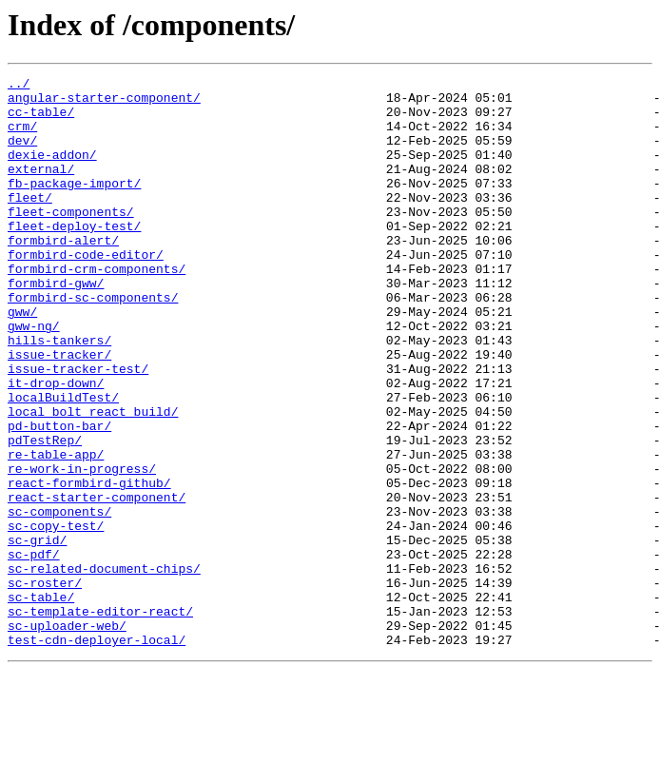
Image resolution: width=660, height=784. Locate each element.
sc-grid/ (37, 633)
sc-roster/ (45, 685)
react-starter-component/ (96, 582)
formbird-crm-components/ (96, 308)
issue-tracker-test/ (78, 428)
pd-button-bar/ (59, 496)
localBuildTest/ (63, 462)
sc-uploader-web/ (67, 736)
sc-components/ (59, 599)
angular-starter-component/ (104, 102)
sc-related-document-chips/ (104, 667)
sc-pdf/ (34, 650)
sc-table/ (41, 702)
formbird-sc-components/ (93, 342)
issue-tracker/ (59, 411)
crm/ (22, 137)
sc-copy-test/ (56, 616)
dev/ (22, 154)
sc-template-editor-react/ (100, 719)
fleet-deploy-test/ (74, 256)
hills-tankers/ (59, 393)
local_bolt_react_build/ (93, 479)
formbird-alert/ (63, 274)
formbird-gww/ (56, 325)
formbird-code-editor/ (86, 291)
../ (18, 85)
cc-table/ (41, 119)
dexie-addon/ (52, 171)
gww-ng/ (34, 376)
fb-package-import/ (74, 205)
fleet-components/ (71, 239)
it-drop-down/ (56, 445)
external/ (41, 188)
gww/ (22, 359)
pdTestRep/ (45, 513)
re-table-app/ (56, 530)
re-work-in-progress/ (82, 548)
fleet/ (30, 222)
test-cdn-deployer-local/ (96, 753)
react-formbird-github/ (89, 565)
